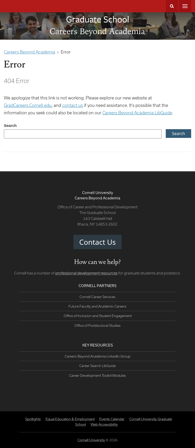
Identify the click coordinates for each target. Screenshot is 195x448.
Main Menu (185, 6)
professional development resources (86, 273)
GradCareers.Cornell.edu (28, 105)
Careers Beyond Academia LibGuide (137, 112)
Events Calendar (111, 419)
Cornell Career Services (97, 297)
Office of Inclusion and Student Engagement (98, 316)
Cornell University (91, 440)
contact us (72, 105)
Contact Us (97, 242)
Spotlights (33, 419)
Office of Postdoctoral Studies (97, 325)
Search (172, 6)
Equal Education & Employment (70, 419)
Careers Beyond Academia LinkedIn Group (97, 356)
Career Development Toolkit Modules (97, 375)
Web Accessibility (104, 424)
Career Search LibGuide (97, 366)
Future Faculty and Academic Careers (97, 306)
